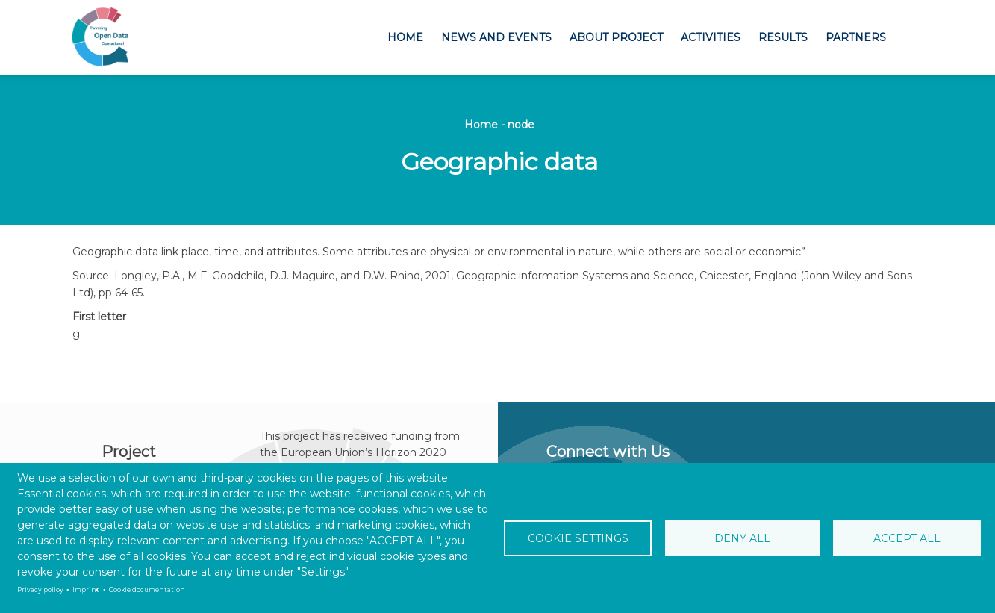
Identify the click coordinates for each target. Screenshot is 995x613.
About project (616, 37)
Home (405, 37)
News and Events (496, 37)
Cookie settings (578, 538)
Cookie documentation (147, 590)
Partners (856, 37)
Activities (710, 37)
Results (783, 37)
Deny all (742, 538)
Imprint (85, 590)
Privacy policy (40, 590)
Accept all (906, 538)
